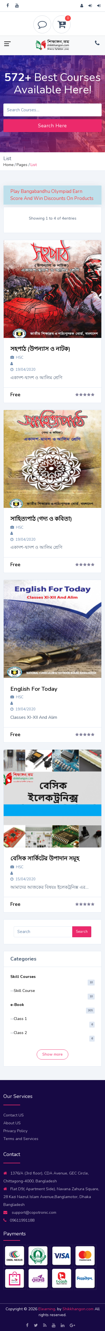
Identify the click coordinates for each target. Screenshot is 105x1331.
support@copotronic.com (29, 1212)
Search (82, 931)
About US (12, 1123)
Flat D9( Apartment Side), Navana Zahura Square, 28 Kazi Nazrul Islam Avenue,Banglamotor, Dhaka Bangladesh (51, 1196)
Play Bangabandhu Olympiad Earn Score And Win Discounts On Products (52, 195)
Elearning (46, 1309)
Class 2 (20, 1032)
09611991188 (18, 1220)
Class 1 (20, 1018)
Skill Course (24, 990)
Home (8, 164)
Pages (22, 164)
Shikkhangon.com (78, 1309)
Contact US (13, 1115)
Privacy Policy (15, 1131)
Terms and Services (20, 1138)
